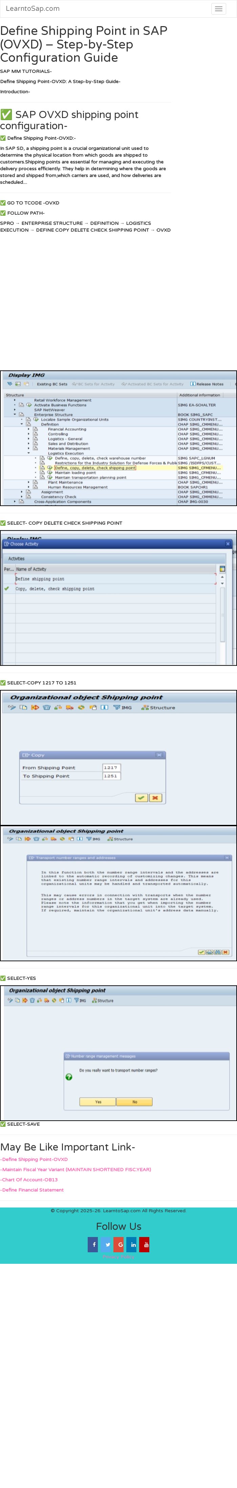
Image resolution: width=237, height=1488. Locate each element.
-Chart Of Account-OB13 (29, 1180)
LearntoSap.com (33, 9)
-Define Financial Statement (32, 1190)
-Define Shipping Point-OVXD (34, 1159)
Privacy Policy (118, 1257)
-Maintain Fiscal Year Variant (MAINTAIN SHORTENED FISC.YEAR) (75, 1170)
